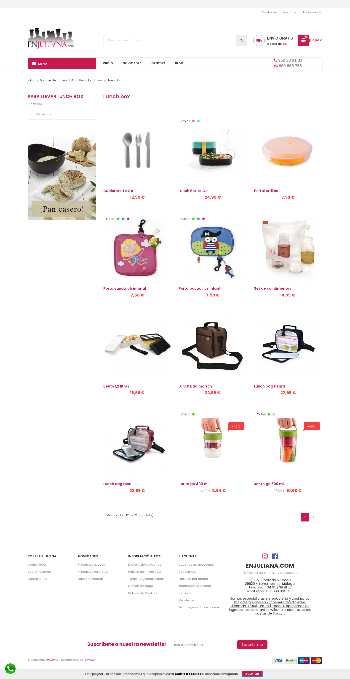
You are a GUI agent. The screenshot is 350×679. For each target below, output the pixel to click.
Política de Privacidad (144, 571)
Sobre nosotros (39, 571)
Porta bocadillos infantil (200, 288)
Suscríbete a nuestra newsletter (126, 644)
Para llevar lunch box (55, 96)
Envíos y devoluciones (144, 564)
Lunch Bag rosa (117, 483)
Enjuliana (51, 660)
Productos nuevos (91, 564)
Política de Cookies (142, 593)
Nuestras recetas (91, 579)
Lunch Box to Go (193, 190)
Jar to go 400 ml (193, 483)
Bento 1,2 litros (116, 386)
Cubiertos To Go (118, 190)
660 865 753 (288, 66)
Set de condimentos (272, 288)
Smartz (89, 660)
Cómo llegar (37, 564)
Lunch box (35, 104)
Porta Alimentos (39, 114)
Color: (185, 121)
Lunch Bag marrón (195, 386)
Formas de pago (140, 586)
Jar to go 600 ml (269, 483)
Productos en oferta (93, 571)
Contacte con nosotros (279, 12)
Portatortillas (266, 190)
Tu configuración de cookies (200, 607)
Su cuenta (188, 556)
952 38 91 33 (288, 60)
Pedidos (185, 593)
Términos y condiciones (146, 579)
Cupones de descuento (196, 564)
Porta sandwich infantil (124, 288)
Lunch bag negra (269, 386)
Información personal (195, 586)
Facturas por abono (193, 579)
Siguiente (314, 517)
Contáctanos (37, 579)
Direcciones (187, 571)
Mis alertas (187, 600)
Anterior (296, 517)
